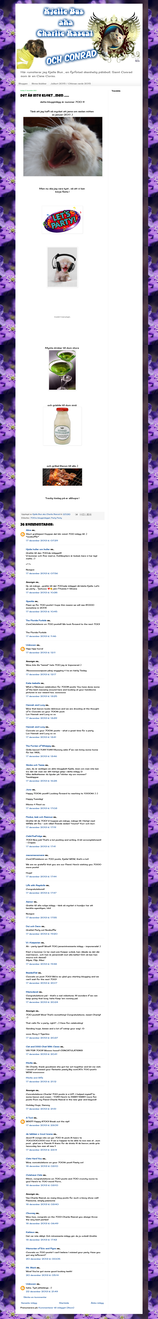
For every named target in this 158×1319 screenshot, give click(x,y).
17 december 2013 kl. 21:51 (41, 1109)
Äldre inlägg (97, 1303)
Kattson (30, 1232)
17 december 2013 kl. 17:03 (41, 808)
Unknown (31, 645)
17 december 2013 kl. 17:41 (41, 846)
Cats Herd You (34, 1158)
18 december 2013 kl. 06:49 (42, 1223)
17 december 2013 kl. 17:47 (41, 893)
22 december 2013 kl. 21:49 (42, 1291)
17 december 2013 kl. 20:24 (42, 1002)
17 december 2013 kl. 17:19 (41, 827)
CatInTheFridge (34, 836)
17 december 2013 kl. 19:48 (41, 964)
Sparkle (30, 601)
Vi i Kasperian (33, 942)
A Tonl (29, 1117)
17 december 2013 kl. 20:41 (41, 1054)
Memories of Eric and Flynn (41, 1248)
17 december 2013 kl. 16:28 (41, 781)
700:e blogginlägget (40, 518)
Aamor (29, 901)
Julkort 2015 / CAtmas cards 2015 (71, 83)
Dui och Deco (33, 926)
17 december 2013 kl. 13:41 (41, 737)
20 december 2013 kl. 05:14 (42, 1275)
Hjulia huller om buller (38, 549)
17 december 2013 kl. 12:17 (41, 674)
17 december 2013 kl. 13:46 (41, 756)
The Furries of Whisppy (38, 746)
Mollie (29, 1063)
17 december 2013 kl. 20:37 (42, 1038)
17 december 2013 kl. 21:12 (41, 1081)
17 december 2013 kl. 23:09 (42, 1125)
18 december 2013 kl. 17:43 (41, 1239)
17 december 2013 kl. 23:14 (41, 1150)
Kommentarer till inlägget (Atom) (56, 1307)
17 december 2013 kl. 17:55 (41, 917)
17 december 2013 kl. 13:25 (41, 696)
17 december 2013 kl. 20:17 (41, 983)
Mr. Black (31, 1267)
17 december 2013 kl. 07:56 (42, 573)
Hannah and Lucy (35, 705)
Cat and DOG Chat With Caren (43, 1046)
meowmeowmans (35, 855)
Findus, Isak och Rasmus (39, 817)
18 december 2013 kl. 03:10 (42, 1166)
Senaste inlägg (29, 1303)
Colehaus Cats (34, 1175)
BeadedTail (31, 972)
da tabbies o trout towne (39, 1134)
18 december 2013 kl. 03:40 (42, 1204)
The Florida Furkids (36, 620)
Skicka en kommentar (35, 1297)
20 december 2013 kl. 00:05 (43, 1259)
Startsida (64, 1303)
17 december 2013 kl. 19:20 (41, 934)
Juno (28, 789)
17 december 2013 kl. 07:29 (42, 540)
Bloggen (23, 83)
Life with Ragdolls (35, 885)
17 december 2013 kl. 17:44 (41, 876)
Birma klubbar (39, 83)
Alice (28, 530)
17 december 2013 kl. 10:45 (41, 611)
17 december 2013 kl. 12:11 (41, 652)
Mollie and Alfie (34, 1077)
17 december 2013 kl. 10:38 (41, 592)
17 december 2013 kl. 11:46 (41, 636)
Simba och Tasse (35, 765)
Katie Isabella (33, 683)
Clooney (30, 1213)
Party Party (56, 518)
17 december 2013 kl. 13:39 (41, 718)
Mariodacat (32, 992)
